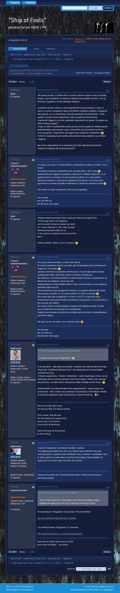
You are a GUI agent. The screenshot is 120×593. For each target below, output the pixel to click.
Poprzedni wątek (84, 73)
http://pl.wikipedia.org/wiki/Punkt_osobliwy (56, 518)
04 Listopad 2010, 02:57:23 (47, 90)
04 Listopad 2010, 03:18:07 (47, 212)
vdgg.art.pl (79, 39)
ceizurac (15, 344)
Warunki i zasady (98, 587)
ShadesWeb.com (27, 590)
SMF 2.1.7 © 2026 (13, 587)
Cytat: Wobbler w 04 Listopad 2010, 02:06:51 (61, 351)
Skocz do (71, 569)
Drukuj (107, 82)
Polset (14, 442)
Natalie (14, 486)
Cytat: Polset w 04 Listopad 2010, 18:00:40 (60, 493)
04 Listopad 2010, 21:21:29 (47, 486)
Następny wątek (102, 73)
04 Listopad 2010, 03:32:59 (47, 257)
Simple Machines (27, 587)
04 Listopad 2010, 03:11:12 (47, 159)
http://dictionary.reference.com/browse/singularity (59, 533)
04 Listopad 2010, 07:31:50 (47, 344)
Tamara (14, 159)
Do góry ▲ (110, 587)
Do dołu (13, 82)
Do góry (13, 552)
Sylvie (58, 59)
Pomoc (87, 587)
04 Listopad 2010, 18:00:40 (47, 442)
